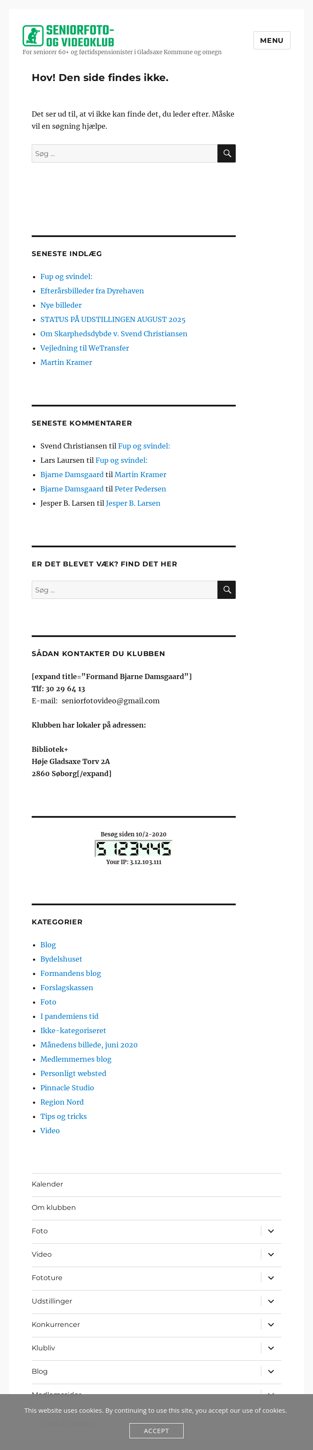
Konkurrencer (56, 1324)
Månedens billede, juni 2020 (89, 1044)
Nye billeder (61, 305)
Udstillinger (52, 1301)
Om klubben (54, 1207)
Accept (156, 1430)
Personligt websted (73, 1073)
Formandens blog (70, 973)
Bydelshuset (61, 959)
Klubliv (43, 1348)
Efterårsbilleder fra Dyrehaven (92, 290)
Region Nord (62, 1102)
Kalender (47, 1184)
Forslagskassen (66, 987)
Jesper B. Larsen (133, 503)
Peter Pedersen (140, 488)
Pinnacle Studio (67, 1087)
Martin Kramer (66, 362)
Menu (272, 40)
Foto (48, 1002)
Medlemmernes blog (76, 1059)
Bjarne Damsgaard (72, 474)
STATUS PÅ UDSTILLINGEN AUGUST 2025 (113, 319)
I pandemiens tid (69, 1016)
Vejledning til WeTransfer (84, 348)
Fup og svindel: (66, 276)
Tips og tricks (63, 1116)
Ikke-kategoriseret (73, 1030)
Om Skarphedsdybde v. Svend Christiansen (114, 333)
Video (50, 1130)
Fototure (47, 1278)
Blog (48, 944)
